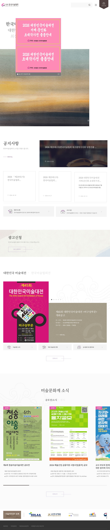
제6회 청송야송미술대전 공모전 (16, 460)
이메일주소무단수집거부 (37, 513)
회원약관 (5, 513)
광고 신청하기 (17, 249)
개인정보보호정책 (23, 513)
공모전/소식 (51, 407)
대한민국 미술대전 (14, 281)
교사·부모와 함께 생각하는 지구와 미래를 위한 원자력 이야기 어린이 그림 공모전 (91, 462)
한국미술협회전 (41, 281)
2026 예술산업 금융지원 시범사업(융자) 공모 (54, 461)
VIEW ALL (10, 157)
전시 (62, 407)
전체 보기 (55, 366)
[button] (88, 120)
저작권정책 (13, 513)
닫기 (59, 74)
